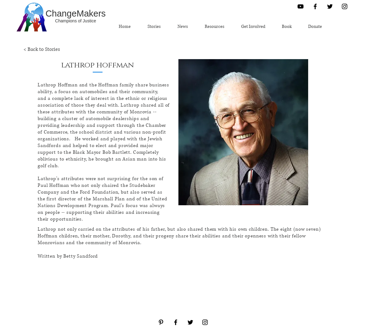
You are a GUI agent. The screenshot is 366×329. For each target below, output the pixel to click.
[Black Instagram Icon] (344, 6)
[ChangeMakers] (75, 13)
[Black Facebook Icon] (315, 6)
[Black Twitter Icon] (330, 6)
